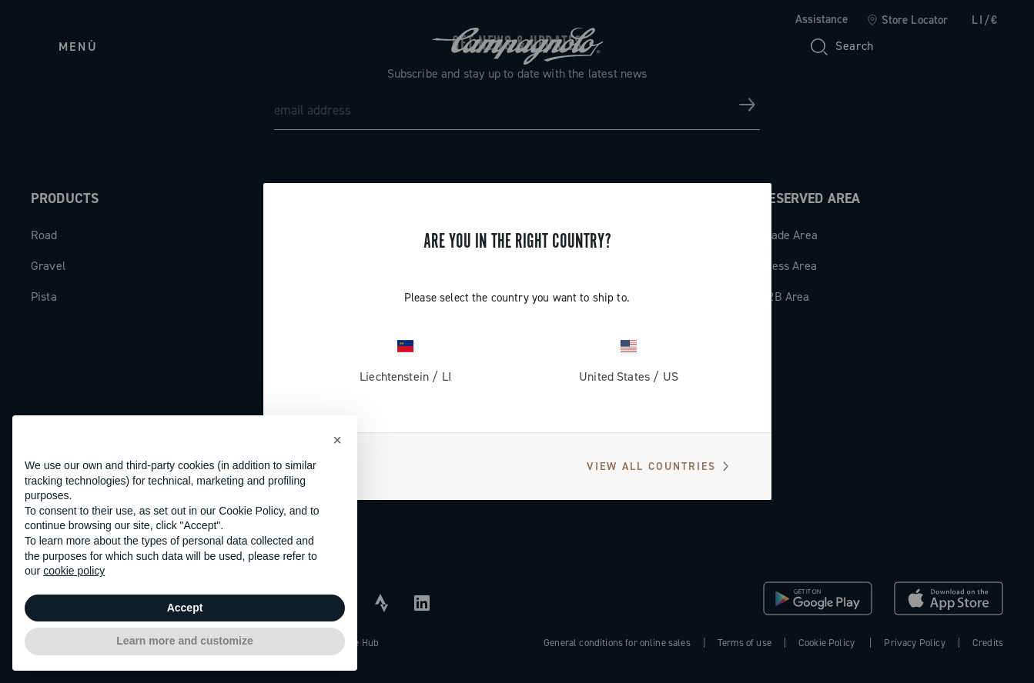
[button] (337, 440)
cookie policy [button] (74, 571)
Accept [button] (185, 607)
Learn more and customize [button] (184, 641)
